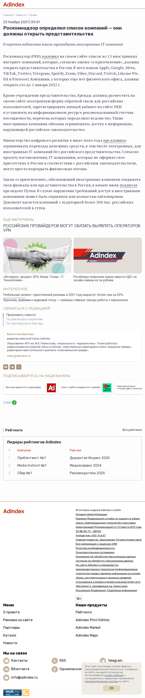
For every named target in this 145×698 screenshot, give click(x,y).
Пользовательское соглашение (95, 552)
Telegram (115, 661)
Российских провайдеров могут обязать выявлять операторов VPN (71, 228)
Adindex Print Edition (93, 620)
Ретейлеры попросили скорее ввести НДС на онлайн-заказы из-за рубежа (105, 279)
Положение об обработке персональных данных (106, 556)
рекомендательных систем (101, 681)
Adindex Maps (87, 635)
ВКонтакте (20, 669)
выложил (50, 56)
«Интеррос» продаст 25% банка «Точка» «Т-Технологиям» (33, 279)
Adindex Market (88, 628)
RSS (63, 661)
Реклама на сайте (18, 620)
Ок (111, 688)
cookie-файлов (113, 675)
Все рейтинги (132, 430)
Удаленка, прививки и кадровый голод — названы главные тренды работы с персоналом (65, 300)
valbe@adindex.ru (19, 356)
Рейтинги (84, 612)
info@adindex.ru (24, 677)
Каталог (9, 635)
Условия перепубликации (91, 514)
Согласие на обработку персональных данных (104, 560)
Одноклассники (73, 669)
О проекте (11, 612)
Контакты (19, 661)
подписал (128, 184)
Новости (21, 15)
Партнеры (11, 628)
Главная (8, 15)
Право (33, 15)
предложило (114, 140)
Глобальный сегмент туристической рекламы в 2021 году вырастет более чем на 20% (63, 295)
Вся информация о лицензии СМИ (96, 543)
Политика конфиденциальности (95, 548)
